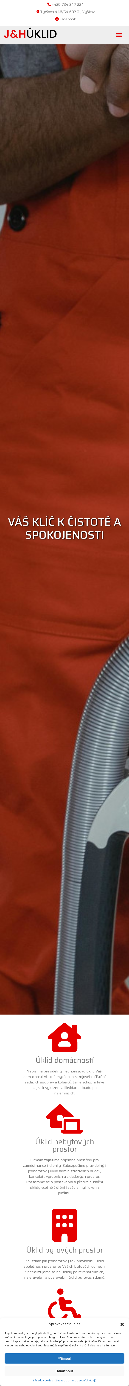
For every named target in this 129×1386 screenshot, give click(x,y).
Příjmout (65, 1358)
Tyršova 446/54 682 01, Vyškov (67, 12)
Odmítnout (64, 1371)
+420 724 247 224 (68, 4)
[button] (122, 1324)
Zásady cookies (43, 1380)
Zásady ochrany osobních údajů (75, 1380)
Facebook (68, 19)
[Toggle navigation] (118, 35)
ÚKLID (30, 34)
